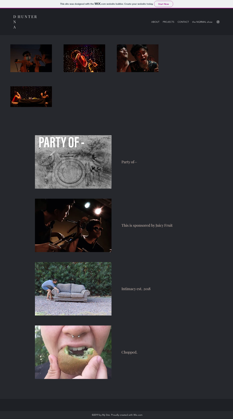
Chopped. (129, 352)
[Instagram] (218, 22)
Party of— (129, 161)
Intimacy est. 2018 (135, 288)
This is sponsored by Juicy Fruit (147, 225)
